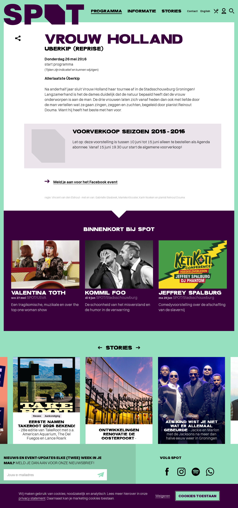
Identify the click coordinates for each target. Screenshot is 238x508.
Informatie (142, 11)
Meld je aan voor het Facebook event (85, 182)
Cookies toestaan (197, 496)
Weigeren (162, 496)
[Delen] (18, 38)
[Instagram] (181, 472)
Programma (106, 11)
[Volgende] (138, 347)
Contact (192, 11)
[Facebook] (167, 472)
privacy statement (32, 498)
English (205, 11)
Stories (171, 11)
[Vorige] (99, 347)
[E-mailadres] (55, 474)
